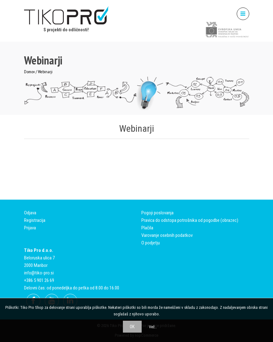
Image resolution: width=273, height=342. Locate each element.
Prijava (30, 228)
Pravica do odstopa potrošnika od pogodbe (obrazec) (189, 220)
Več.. (153, 326)
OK (132, 326)
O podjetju (150, 243)
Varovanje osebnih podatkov (167, 235)
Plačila (147, 228)
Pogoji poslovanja (157, 213)
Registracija (34, 220)
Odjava (30, 213)
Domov (29, 71)
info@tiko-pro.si (39, 273)
